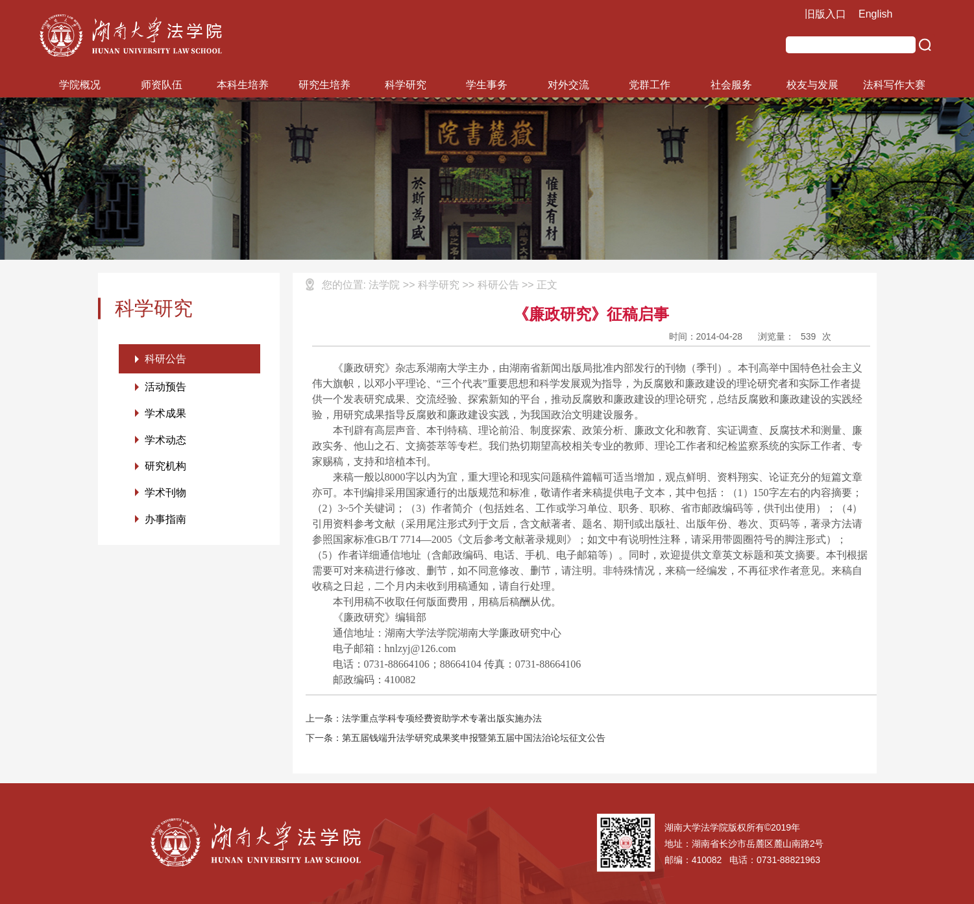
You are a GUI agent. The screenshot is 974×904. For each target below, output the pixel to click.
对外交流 (568, 84)
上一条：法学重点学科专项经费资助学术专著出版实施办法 (424, 718)
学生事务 (486, 84)
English (875, 13)
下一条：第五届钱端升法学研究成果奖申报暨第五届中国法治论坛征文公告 (455, 738)
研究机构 (165, 467)
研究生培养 (324, 84)
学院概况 (80, 84)
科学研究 (405, 84)
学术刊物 (165, 493)
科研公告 (165, 358)
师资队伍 (161, 84)
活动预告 (165, 387)
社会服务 (731, 84)
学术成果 (165, 414)
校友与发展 (812, 84)
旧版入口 (825, 13)
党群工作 (649, 84)
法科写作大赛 (894, 84)
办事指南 (165, 520)
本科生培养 (243, 84)
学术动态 (165, 440)
